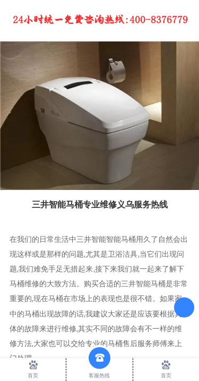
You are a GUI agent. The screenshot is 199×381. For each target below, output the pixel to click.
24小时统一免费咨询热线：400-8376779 (100, 20)
